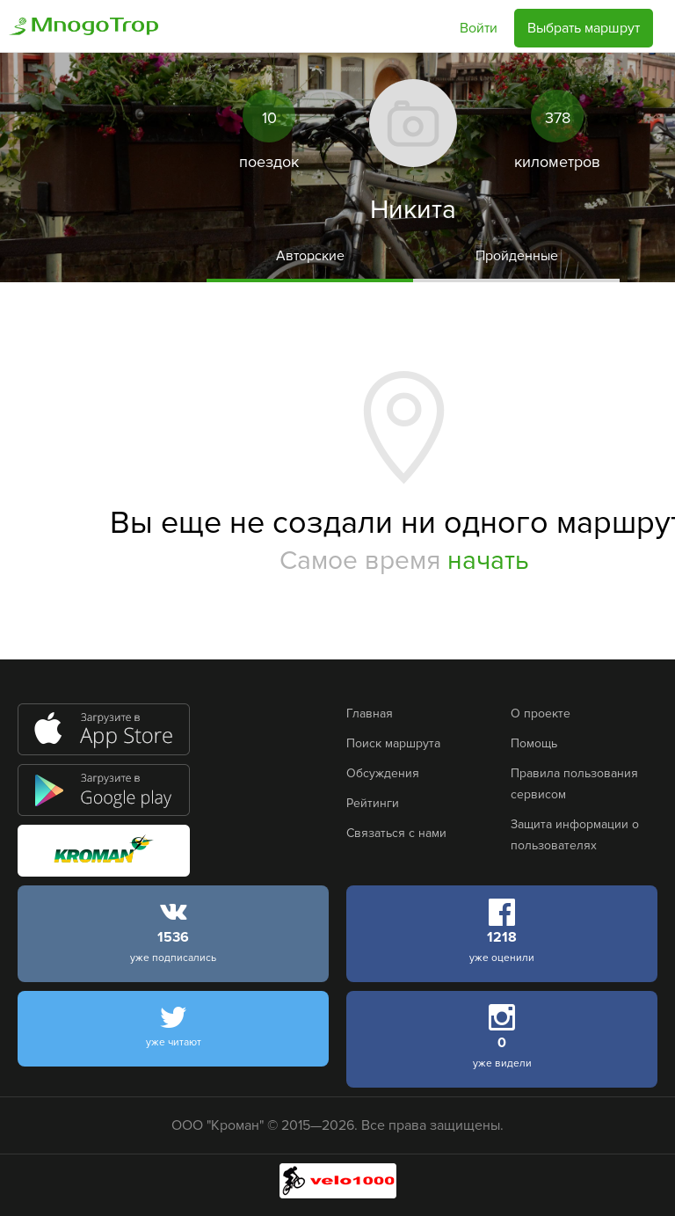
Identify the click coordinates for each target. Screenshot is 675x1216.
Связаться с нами (396, 833)
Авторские (310, 256)
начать (488, 560)
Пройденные (516, 256)
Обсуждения (382, 773)
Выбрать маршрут (583, 28)
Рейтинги (372, 803)
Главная (369, 713)
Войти (478, 28)
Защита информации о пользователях (575, 835)
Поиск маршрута (393, 743)
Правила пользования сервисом (574, 784)
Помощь (534, 743)
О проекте (540, 713)
